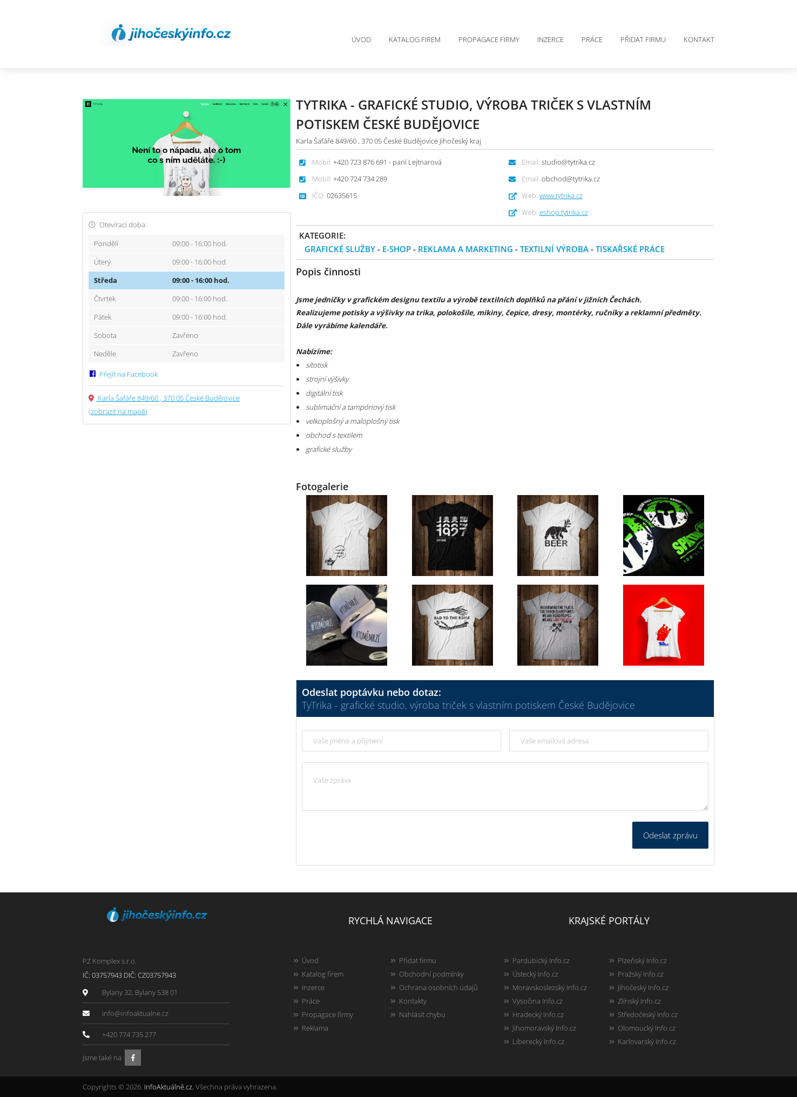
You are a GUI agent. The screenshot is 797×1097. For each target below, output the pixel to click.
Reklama (315, 1028)
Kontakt (699, 39)
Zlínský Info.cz (639, 1001)
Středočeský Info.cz (648, 1014)
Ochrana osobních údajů (438, 987)
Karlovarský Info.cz (647, 1041)
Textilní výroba (554, 248)
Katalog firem (415, 39)
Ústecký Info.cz (535, 974)
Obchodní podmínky (431, 974)
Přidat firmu (643, 39)
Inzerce (550, 39)
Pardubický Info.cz (541, 960)
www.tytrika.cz (561, 195)
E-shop (396, 248)
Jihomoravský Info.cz (544, 1028)
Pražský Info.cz (641, 974)
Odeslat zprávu (670, 835)
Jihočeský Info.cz (643, 987)
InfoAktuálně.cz (168, 1087)
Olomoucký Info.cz (647, 1028)
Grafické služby (340, 248)
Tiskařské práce (630, 248)
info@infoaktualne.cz (135, 1013)
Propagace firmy (488, 39)
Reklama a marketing (465, 248)
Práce (592, 39)
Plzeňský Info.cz (642, 960)
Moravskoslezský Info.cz (549, 987)
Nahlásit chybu (422, 1014)
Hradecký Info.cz (538, 1014)
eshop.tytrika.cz (563, 212)
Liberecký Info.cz (538, 1041)
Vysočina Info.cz (537, 1001)
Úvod (361, 39)
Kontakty (413, 1001)
